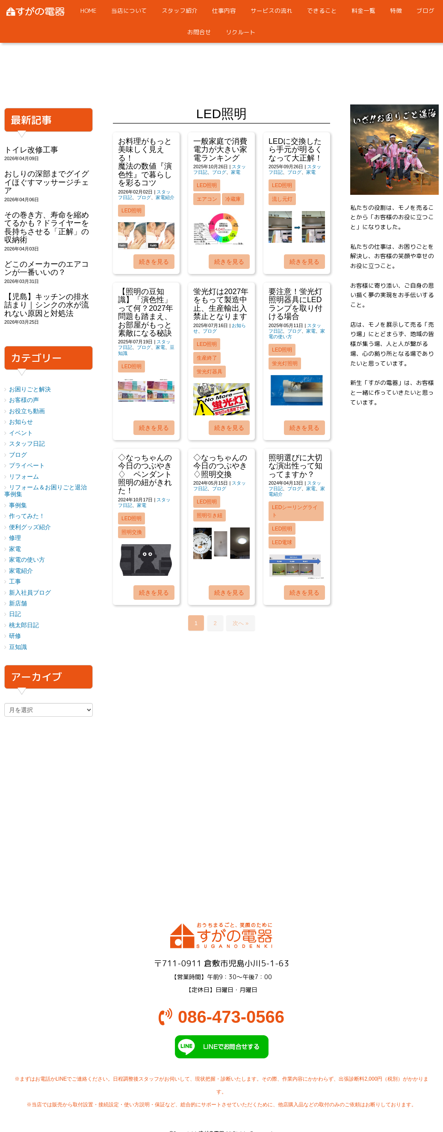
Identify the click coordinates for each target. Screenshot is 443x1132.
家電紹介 (165, 197)
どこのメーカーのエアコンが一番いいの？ (46, 268)
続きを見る (154, 261)
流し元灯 (282, 199)
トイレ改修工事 (31, 150)
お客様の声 (24, 400)
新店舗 (18, 603)
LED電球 (282, 542)
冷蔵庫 (233, 199)
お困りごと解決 (30, 389)
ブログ (144, 197)
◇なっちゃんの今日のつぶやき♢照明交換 (220, 466)
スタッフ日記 (27, 444)
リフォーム (24, 477)
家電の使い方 (27, 560)
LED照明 (131, 211)
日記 (15, 614)
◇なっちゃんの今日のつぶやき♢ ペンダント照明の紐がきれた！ (145, 474)
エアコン (207, 199)
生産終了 (207, 358)
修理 (15, 538)
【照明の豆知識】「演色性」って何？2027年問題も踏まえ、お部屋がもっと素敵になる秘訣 (145, 312)
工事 (15, 581)
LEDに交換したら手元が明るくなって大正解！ (295, 149)
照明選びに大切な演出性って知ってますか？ (295, 466)
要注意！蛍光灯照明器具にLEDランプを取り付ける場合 (295, 304)
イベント (21, 433)
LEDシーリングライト (295, 511)
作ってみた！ (27, 516)
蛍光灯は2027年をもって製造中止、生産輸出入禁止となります (220, 304)
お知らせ (21, 422)
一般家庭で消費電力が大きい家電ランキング (220, 149)
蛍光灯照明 (285, 363)
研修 (15, 636)
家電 (235, 172)
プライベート (27, 465)
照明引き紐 (209, 515)
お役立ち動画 (27, 411)
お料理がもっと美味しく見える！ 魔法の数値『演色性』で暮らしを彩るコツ (160, 162)
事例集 (18, 505)
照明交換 (131, 532)
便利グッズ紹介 (30, 527)
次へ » (240, 623)
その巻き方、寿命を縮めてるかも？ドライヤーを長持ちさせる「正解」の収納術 (46, 227)
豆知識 (18, 647)
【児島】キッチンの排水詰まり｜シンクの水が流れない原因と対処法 (46, 305)
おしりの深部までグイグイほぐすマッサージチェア (46, 182)
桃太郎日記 (24, 625)
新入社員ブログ (30, 593)
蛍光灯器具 (209, 372)
